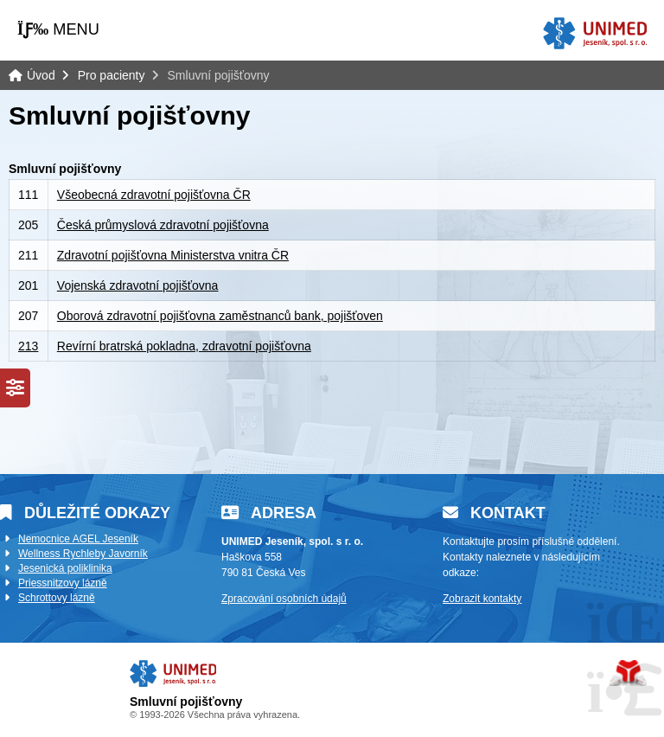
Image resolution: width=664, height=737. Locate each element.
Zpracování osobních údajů (284, 599)
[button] (58, 29)
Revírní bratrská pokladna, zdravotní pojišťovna (184, 346)
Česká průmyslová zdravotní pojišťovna (163, 225)
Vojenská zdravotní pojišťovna (138, 285)
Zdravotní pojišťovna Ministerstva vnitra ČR (173, 255)
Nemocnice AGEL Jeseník (78, 539)
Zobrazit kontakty (482, 599)
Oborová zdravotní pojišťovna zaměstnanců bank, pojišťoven (220, 316)
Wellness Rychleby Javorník (83, 554)
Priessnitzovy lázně (62, 583)
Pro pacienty (111, 75)
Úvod (595, 33)
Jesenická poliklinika (65, 568)
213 (28, 346)
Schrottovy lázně (56, 598)
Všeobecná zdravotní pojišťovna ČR (154, 195)
